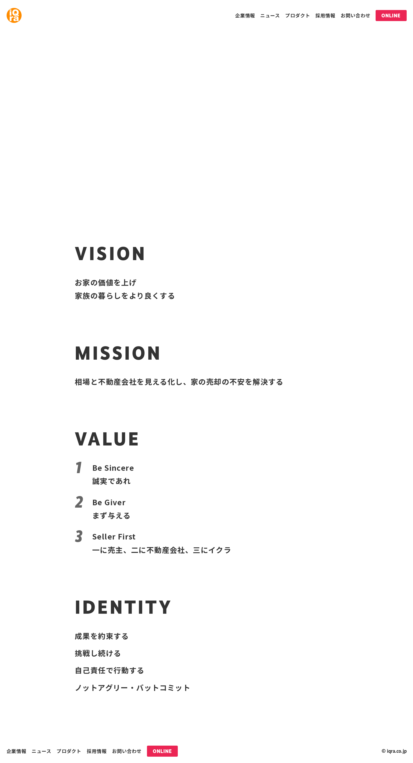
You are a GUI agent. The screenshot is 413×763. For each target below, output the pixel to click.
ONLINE (391, 15)
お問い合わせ (355, 15)
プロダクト (297, 15)
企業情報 (245, 15)
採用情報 (325, 15)
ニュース (270, 15)
